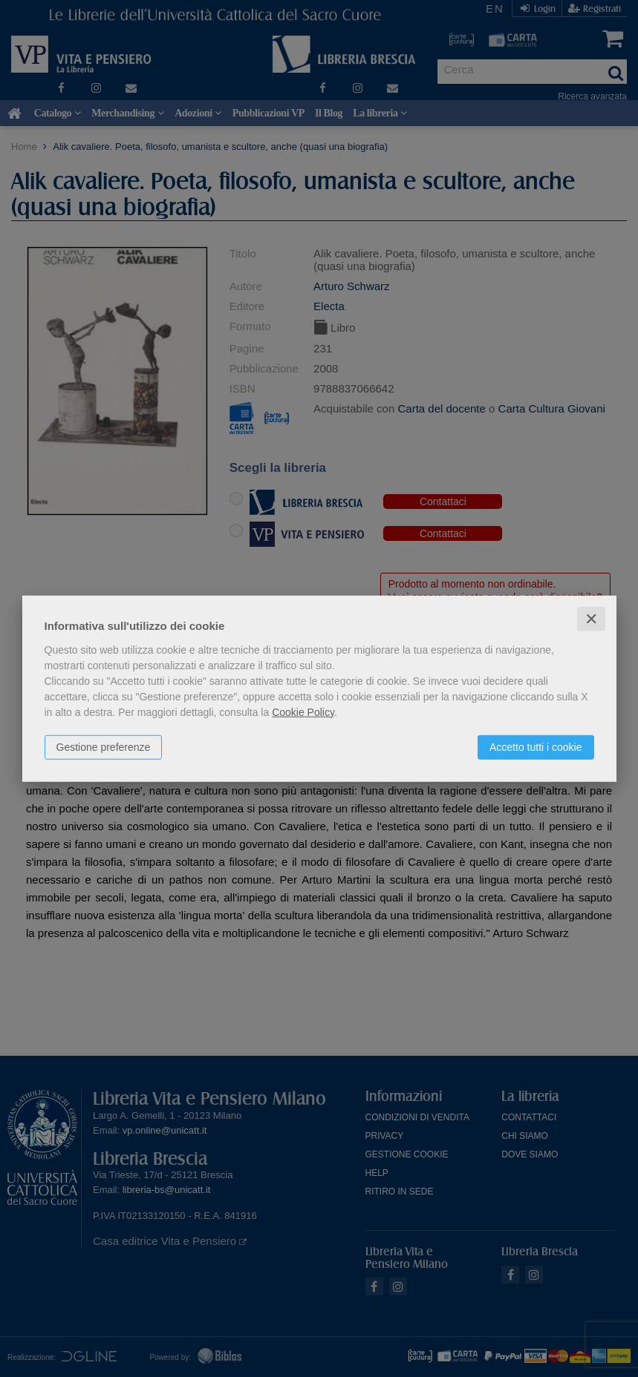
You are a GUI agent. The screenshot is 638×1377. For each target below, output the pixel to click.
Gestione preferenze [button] (103, 746)
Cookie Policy (303, 711)
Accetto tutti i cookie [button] (535, 746)
